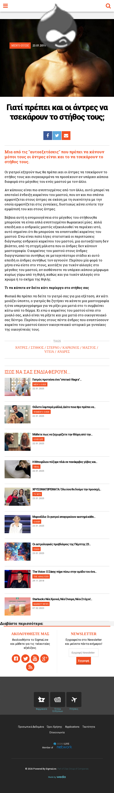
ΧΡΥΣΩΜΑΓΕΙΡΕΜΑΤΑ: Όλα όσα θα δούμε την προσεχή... (66, 489)
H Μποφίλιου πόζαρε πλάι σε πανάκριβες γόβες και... (64, 462)
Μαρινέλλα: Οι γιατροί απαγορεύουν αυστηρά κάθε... (63, 517)
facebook (16, 658)
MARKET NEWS (40, 604)
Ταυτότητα (88, 726)
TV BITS (37, 494)
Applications (72, 726)
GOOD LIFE (38, 439)
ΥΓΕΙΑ (49, 352)
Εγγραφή (83, 660)
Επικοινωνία (57, 732)
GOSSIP (36, 521)
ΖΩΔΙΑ (36, 549)
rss (30, 667)
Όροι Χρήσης (54, 726)
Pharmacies (41, 699)
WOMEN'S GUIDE (41, 411)
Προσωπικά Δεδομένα (31, 726)
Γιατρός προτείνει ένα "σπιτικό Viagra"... (56, 379)
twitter (25, 658)
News (57, 699)
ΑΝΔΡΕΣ (63, 352)
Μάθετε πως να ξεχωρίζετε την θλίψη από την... (62, 434)
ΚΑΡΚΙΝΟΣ (70, 347)
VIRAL (36, 466)
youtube (35, 658)
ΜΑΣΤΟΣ (89, 347)
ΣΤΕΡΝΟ (53, 347)
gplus (44, 658)
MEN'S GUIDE (39, 384)
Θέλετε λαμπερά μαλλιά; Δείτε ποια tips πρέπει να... (64, 407)
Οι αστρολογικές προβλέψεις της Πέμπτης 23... (61, 544)
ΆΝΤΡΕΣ (21, 347)
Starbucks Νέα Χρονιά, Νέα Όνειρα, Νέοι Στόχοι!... (62, 599)
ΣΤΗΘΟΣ (37, 347)
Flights (73, 699)
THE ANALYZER (41, 576)
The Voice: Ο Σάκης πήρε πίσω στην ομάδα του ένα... (64, 571)
